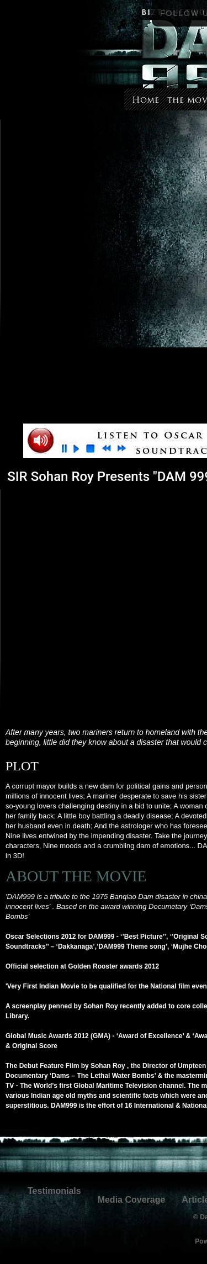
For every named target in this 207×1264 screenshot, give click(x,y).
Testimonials (54, 1191)
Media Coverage (132, 1199)
